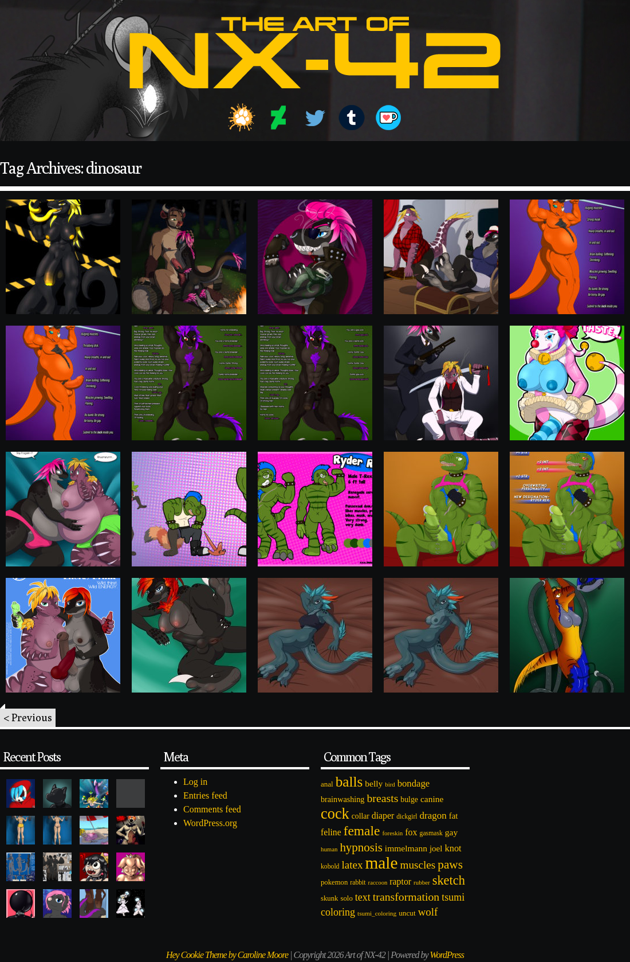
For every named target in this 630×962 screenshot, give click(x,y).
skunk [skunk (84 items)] (329, 898)
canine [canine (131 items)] (431, 799)
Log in (195, 782)
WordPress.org (210, 823)
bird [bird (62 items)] (390, 784)
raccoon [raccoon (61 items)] (378, 882)
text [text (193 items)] (363, 897)
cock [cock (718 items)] (335, 813)
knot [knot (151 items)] (453, 848)
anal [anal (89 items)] (327, 784)
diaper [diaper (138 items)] (383, 815)
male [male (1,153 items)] (381, 863)
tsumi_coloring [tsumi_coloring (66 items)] (376, 913)
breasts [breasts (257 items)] (382, 798)
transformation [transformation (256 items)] (406, 896)
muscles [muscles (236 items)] (417, 865)
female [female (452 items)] (362, 830)
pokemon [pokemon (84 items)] (334, 882)
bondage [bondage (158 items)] (413, 783)
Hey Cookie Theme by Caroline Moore (227, 955)
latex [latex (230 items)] (352, 865)
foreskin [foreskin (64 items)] (392, 833)
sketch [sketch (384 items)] (448, 880)
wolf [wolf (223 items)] (428, 912)
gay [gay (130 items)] (451, 832)
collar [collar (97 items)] (360, 816)
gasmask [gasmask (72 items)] (431, 833)
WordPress (447, 955)
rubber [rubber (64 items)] (422, 882)
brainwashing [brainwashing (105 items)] (342, 799)
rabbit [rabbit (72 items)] (357, 882)
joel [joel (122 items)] (436, 848)
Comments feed (212, 809)
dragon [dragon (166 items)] (433, 815)
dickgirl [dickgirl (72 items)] (406, 816)
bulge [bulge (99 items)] (409, 799)
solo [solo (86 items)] (346, 898)
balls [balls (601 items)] (349, 781)
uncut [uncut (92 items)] (407, 913)
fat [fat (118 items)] (453, 815)
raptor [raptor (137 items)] (400, 881)
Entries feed (205, 795)
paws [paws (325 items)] (450, 864)
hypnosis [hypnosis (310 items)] (361, 847)
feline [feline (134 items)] (331, 832)
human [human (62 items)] (329, 849)
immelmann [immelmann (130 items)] (406, 848)
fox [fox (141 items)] (411, 832)
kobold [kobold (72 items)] (330, 866)
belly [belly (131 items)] (374, 783)
